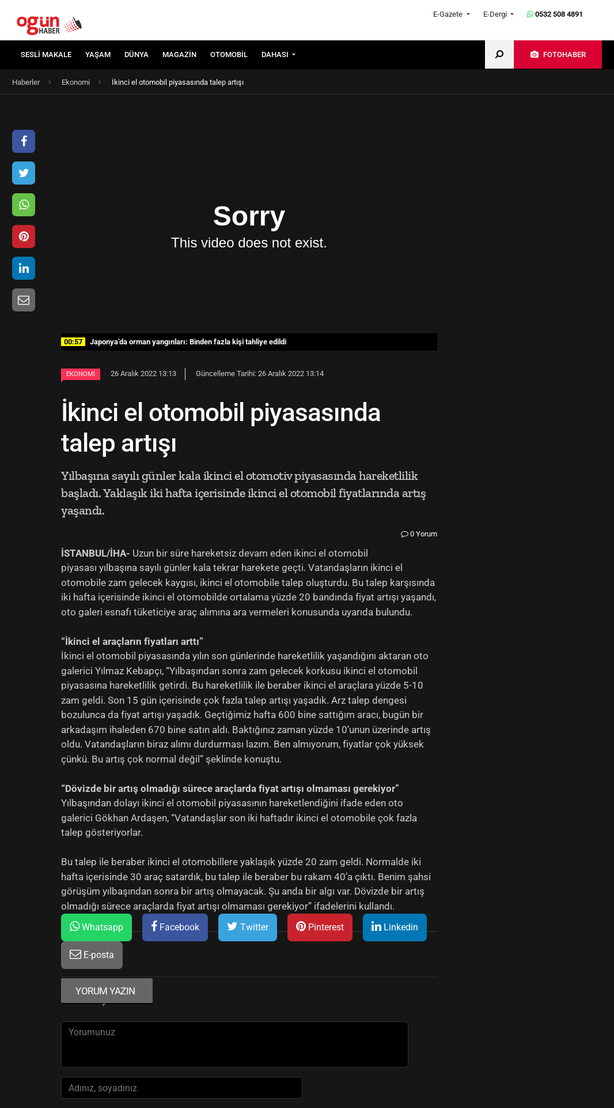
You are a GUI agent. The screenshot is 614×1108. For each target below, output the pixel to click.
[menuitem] (53, 54)
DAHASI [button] (275, 54)
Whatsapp (96, 927)
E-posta (92, 954)
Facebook (175, 927)
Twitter (247, 927)
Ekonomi (80, 374)
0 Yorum (419, 533)
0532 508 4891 (555, 14)
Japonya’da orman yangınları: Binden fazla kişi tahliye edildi (173, 341)
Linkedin (395, 927)
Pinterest (320, 927)
